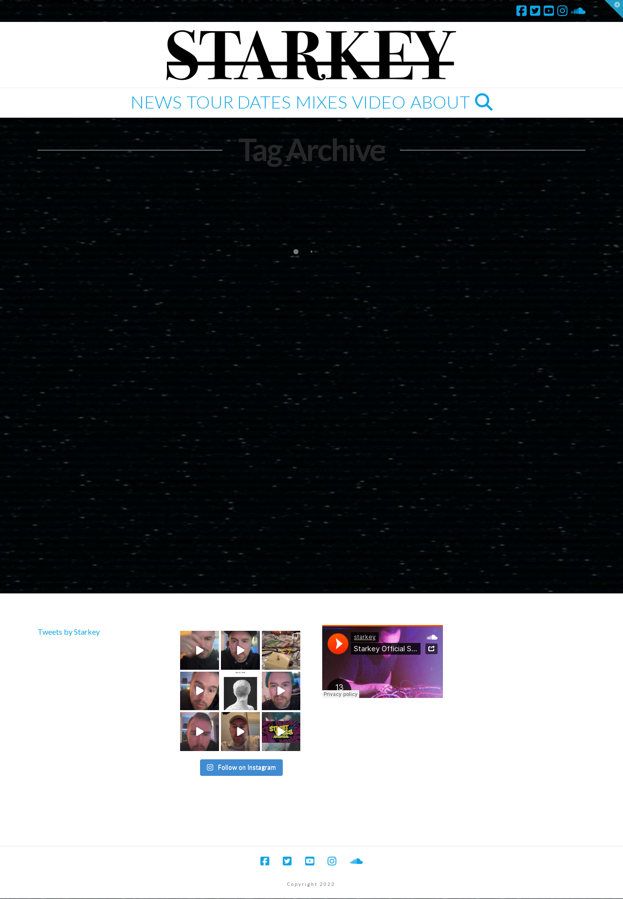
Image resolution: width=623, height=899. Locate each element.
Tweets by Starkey (68, 631)
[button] (614, 9)
